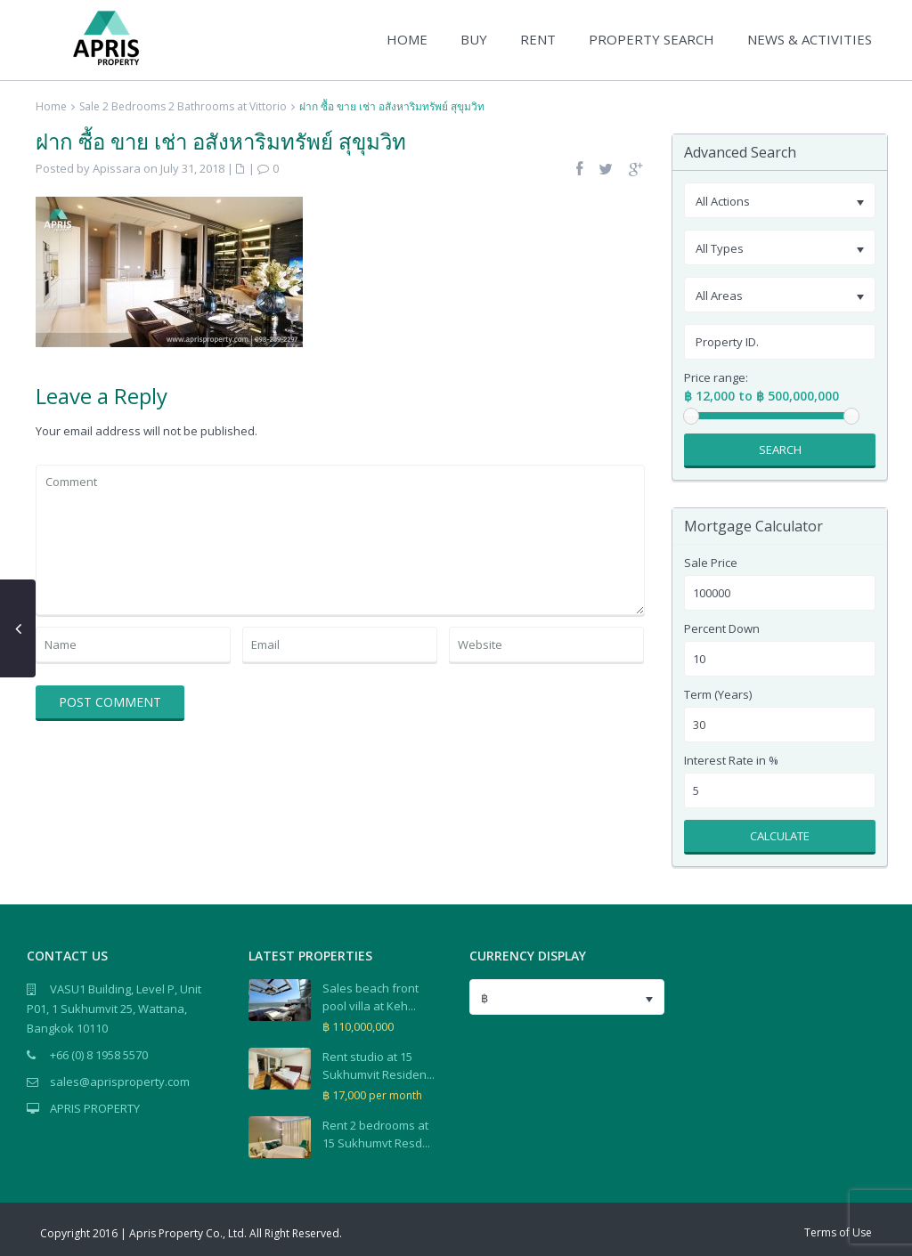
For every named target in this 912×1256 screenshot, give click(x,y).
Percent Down (722, 629)
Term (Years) (718, 695)
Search (780, 450)
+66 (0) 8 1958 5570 (99, 1055)
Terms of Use (838, 1232)
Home (51, 106)
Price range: (716, 378)
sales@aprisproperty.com (120, 1082)
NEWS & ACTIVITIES (809, 39)
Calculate (780, 836)
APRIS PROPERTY (95, 1108)
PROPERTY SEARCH (651, 39)
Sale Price (710, 563)
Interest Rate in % (731, 760)
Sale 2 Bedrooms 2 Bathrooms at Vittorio (183, 106)
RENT (538, 39)
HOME (407, 39)
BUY (473, 39)
